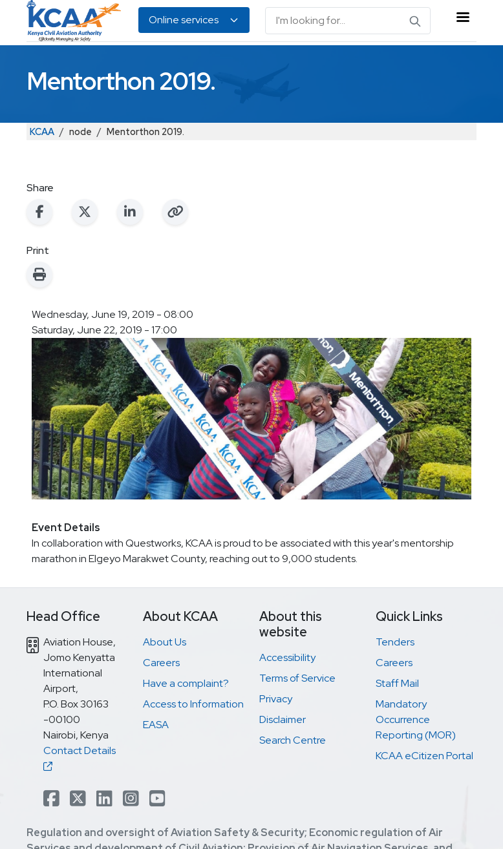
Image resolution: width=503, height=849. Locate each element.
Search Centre (292, 740)
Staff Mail (397, 683)
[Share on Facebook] (39, 212)
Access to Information (193, 704)
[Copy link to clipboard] (175, 212)
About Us (164, 642)
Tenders (395, 642)
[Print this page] (39, 275)
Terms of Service (297, 678)
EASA (156, 724)
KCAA (42, 131)
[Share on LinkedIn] (130, 212)
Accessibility (287, 657)
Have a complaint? (186, 683)
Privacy (275, 699)
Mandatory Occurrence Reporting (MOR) (416, 719)
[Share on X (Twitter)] (85, 212)
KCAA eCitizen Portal (424, 755)
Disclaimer (282, 719)
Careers (161, 662)
